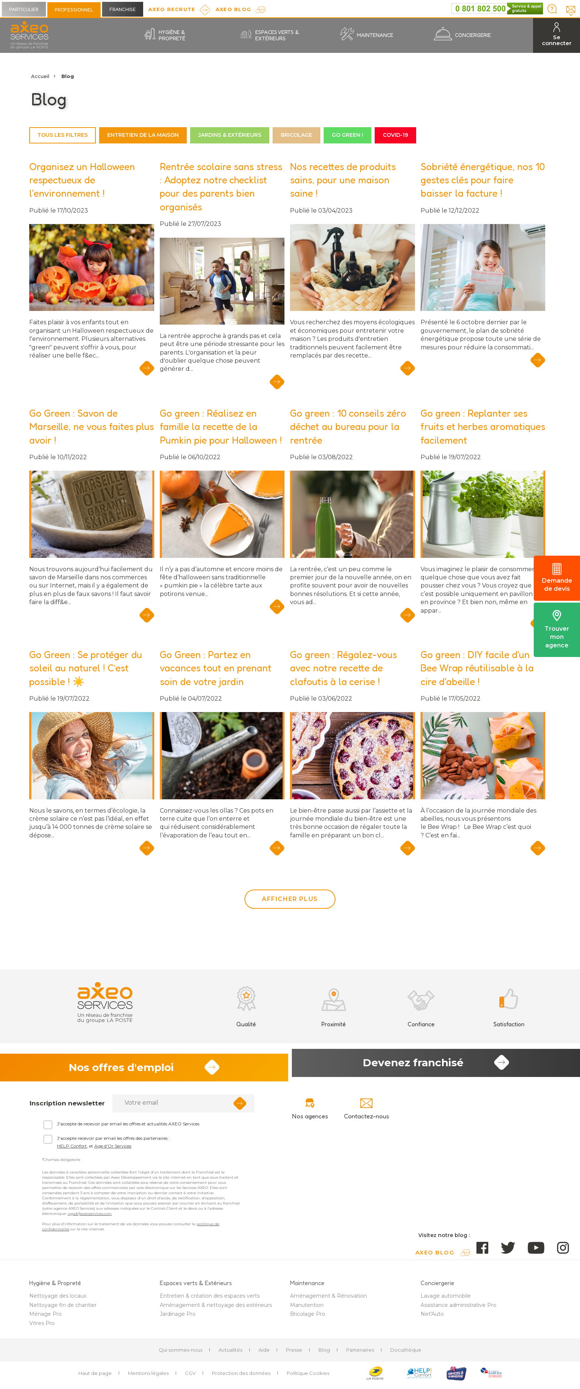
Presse (294, 1353)
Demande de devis (557, 578)
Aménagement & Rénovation (328, 1299)
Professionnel (74, 10)
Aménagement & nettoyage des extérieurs (216, 1308)
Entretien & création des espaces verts (210, 1299)
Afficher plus (290, 898)
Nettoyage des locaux (57, 1299)
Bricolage (296, 135)
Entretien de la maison (143, 135)
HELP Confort (72, 1149)
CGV (190, 1376)
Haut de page (95, 1376)
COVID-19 (395, 135)
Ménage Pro (45, 1317)
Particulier (23, 9)
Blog (324, 1353)
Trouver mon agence (556, 629)
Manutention (307, 1308)
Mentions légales (148, 1376)
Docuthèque (405, 1353)
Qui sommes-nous (180, 1353)
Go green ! (347, 135)
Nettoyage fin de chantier (63, 1308)
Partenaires (360, 1353)
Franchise (122, 9)
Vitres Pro (42, 1326)
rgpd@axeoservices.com (90, 1216)
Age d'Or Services (112, 1149)
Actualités (230, 1353)
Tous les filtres (62, 135)
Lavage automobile (446, 1299)
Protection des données (241, 1376)
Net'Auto (432, 1317)
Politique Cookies (308, 1376)
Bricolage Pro (307, 1317)
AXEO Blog (234, 9)
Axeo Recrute (172, 9)
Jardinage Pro (178, 1317)
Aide (264, 1353)
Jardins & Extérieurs (229, 135)
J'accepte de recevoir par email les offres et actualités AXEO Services (128, 1127)
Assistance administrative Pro (458, 1308)
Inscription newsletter (67, 1106)
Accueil (40, 76)
